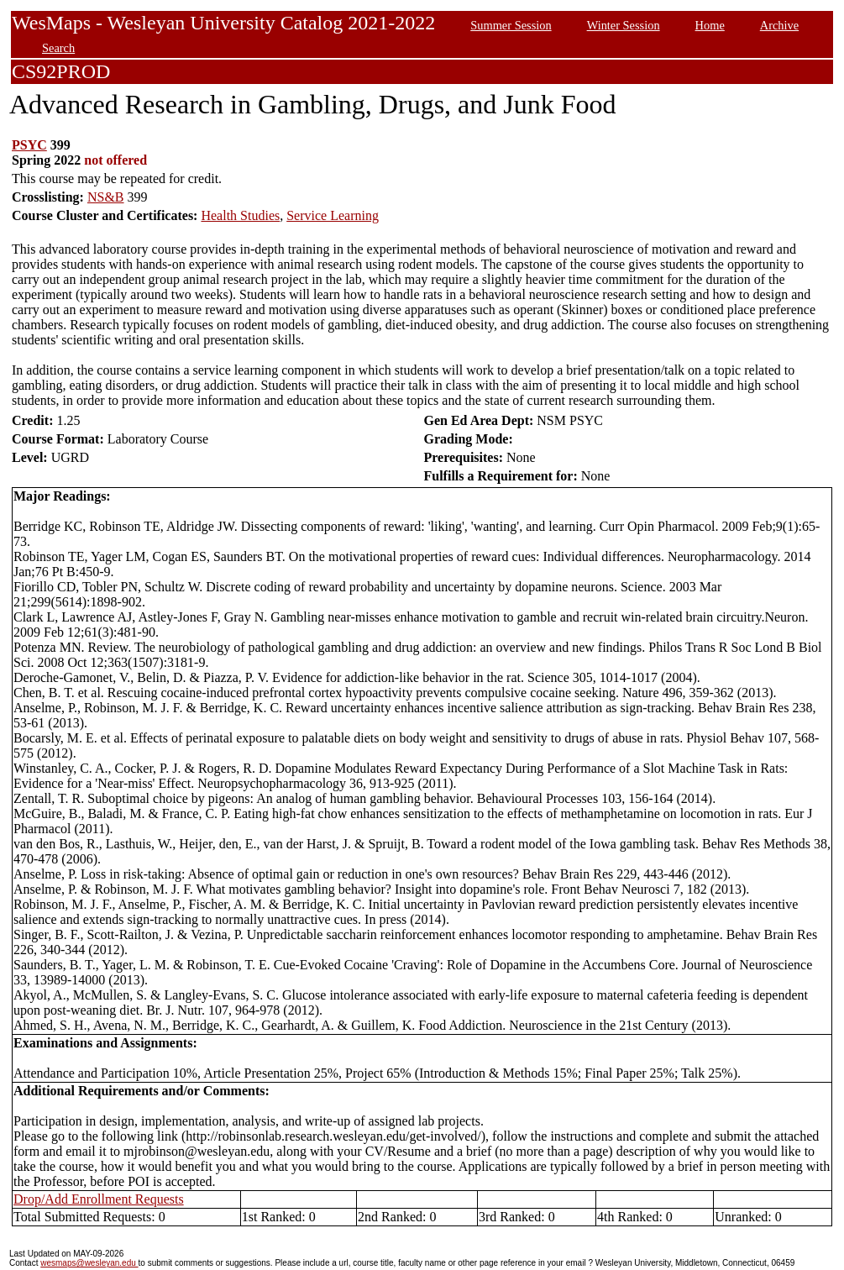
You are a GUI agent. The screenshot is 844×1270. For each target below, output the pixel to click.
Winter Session (623, 25)
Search (58, 48)
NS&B (105, 197)
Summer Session (510, 25)
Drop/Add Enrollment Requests (98, 1199)
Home (710, 25)
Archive (779, 25)
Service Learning (332, 215)
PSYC (29, 145)
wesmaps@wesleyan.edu (89, 1262)
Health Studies (240, 215)
